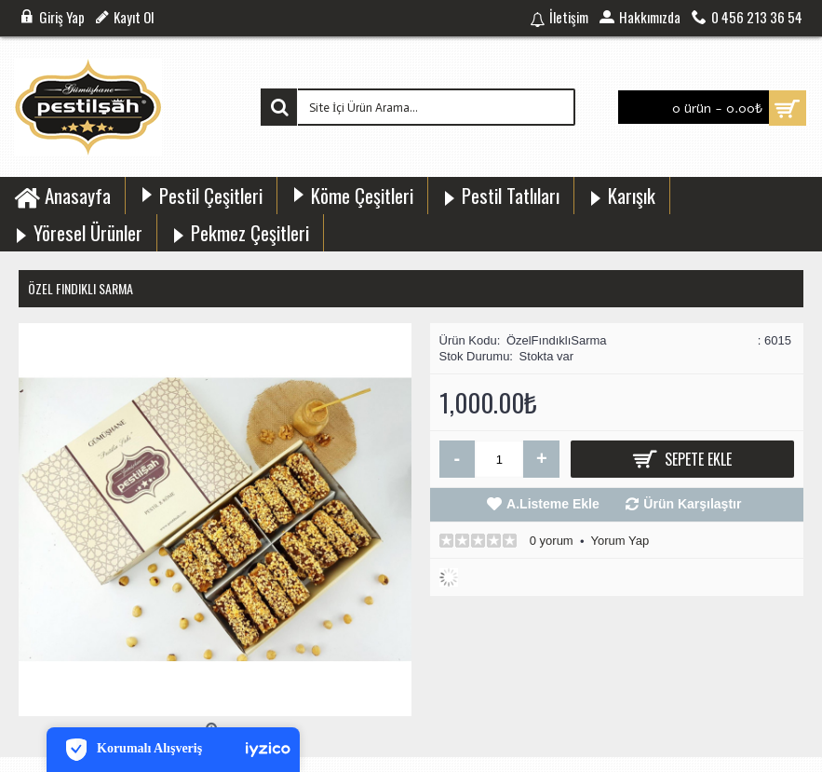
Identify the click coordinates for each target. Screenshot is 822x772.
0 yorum (551, 541)
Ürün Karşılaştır (692, 503)
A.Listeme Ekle (553, 503)
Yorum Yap (619, 541)
